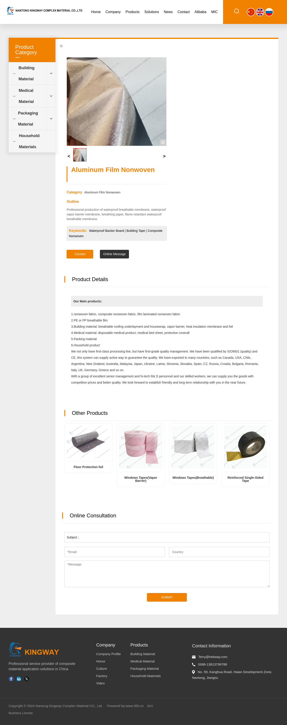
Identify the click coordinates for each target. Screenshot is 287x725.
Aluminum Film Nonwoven (102, 192)
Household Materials (145, 676)
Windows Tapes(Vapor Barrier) (140, 479)
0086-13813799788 (212, 664)
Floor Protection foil (88, 467)
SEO (150, 706)
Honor (100, 661)
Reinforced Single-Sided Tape (245, 479)
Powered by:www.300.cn (125, 706)
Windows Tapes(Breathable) (193, 477)
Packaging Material (144, 668)
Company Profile (108, 654)
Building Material (142, 654)
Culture (101, 668)
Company (105, 644)
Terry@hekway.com (213, 657)
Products (139, 644)
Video (100, 683)
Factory (101, 676)
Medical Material (142, 661)
